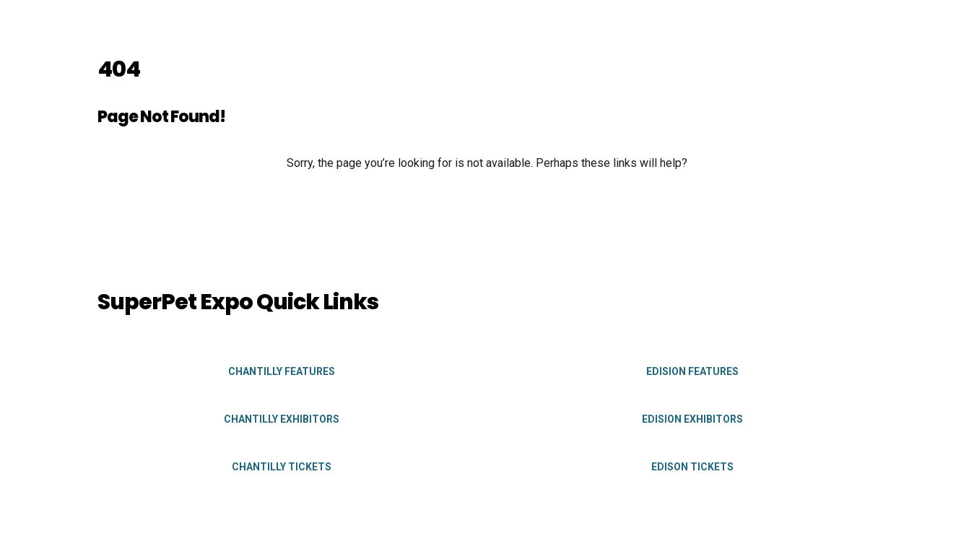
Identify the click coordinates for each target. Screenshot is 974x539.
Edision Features (692, 371)
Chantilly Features (281, 371)
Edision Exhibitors (692, 419)
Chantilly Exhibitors (281, 419)
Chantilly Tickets (281, 467)
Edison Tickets (692, 467)
